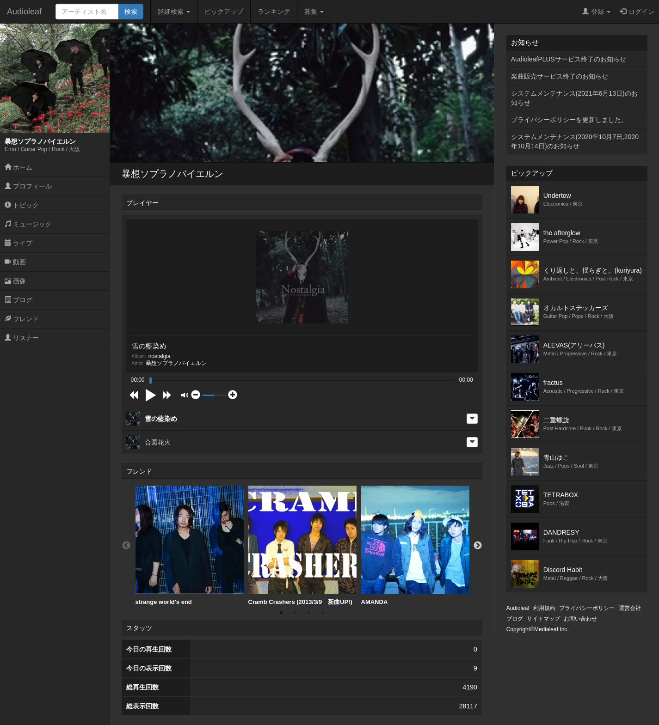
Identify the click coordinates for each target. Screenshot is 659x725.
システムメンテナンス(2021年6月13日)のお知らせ (574, 98)
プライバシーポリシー (587, 608)
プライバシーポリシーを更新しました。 (569, 119)
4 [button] (322, 612)
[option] (189, 546)
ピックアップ (223, 11)
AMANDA (415, 545)
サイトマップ (543, 618)
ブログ (18, 300)
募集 (314, 11)
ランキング (274, 11)
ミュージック (28, 224)
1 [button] (281, 612)
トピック (22, 205)
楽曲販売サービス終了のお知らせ (559, 76)
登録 (596, 11)
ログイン (637, 11)
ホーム (18, 167)
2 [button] (295, 612)
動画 (15, 262)
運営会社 (630, 608)
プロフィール (28, 186)
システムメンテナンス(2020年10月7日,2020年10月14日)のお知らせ (575, 141)
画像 (15, 281)
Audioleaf (24, 11)
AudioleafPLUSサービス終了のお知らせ (568, 59)
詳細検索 (174, 11)
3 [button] (309, 612)
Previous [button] (126, 545)
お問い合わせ (580, 618)
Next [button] (477, 545)
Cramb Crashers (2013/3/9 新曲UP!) (302, 545)
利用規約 (544, 608)
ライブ (18, 243)
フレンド (22, 319)
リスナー (22, 337)
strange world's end (189, 545)
